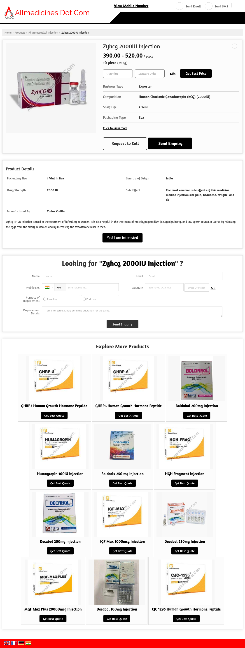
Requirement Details (31, 312)
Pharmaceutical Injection (43, 32)
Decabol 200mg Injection (60, 541)
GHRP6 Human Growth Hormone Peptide (128, 406)
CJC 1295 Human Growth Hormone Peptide (186, 609)
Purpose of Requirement (31, 299)
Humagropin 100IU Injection (60, 473)
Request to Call (125, 143)
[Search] (237, 5)
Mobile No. (33, 288)
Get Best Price (196, 73)
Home (8, 32)
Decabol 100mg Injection (117, 609)
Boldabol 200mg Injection (197, 406)
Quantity (137, 288)
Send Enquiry (170, 143)
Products (20, 32)
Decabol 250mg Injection (184, 541)
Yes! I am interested (122, 237)
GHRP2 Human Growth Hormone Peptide (54, 406)
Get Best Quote (54, 415)
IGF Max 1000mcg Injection (122, 541)
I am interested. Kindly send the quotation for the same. (132, 312)
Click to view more (115, 128)
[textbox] (150, 73)
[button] (131, 6)
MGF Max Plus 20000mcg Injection (53, 609)
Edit (172, 73)
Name (36, 276)
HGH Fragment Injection (184, 473)
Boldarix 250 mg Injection (122, 473)
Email (139, 276)
